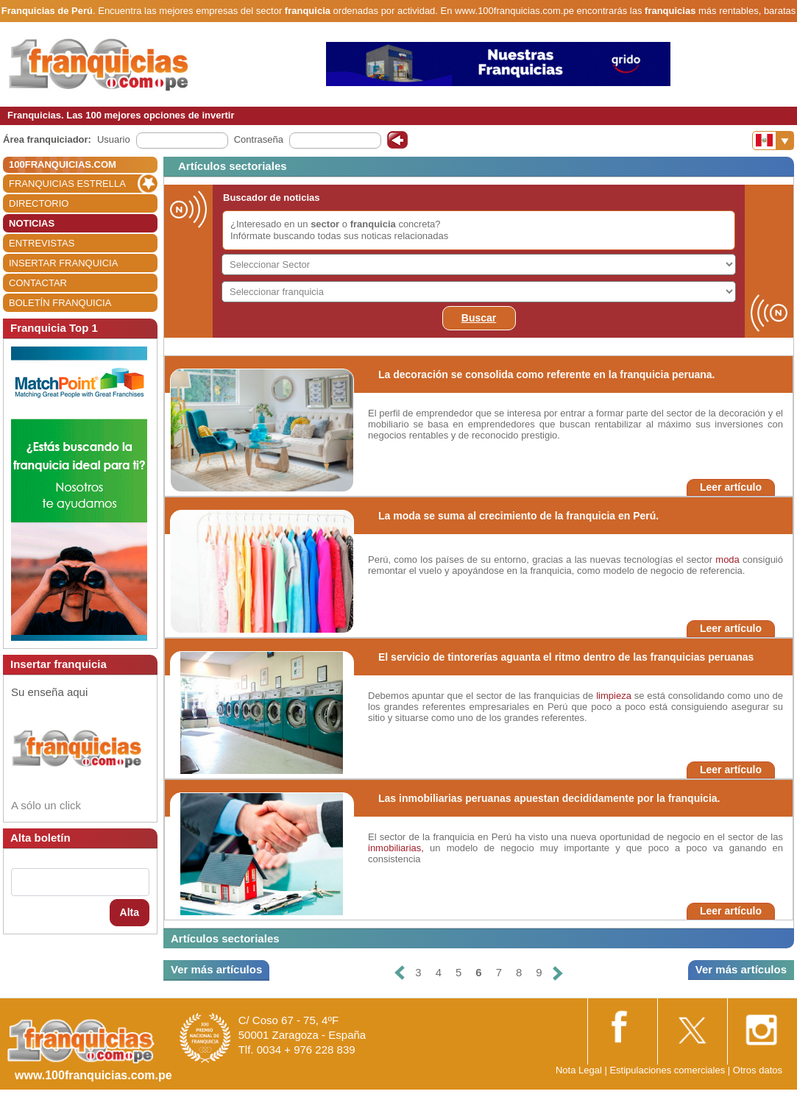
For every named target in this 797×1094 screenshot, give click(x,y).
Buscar (478, 318)
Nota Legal (579, 1070)
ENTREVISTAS (41, 243)
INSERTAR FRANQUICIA (63, 263)
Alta (129, 912)
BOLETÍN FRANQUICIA (60, 302)
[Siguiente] (558, 973)
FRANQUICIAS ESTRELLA (67, 183)
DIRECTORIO (38, 203)
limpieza (613, 695)
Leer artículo (731, 487)
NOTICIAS (31, 223)
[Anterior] (399, 973)
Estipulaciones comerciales (668, 1070)
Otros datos (757, 1070)
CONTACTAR (38, 282)
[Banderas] (773, 140)
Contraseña (258, 139)
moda (727, 559)
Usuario (113, 139)
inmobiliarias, (396, 847)
